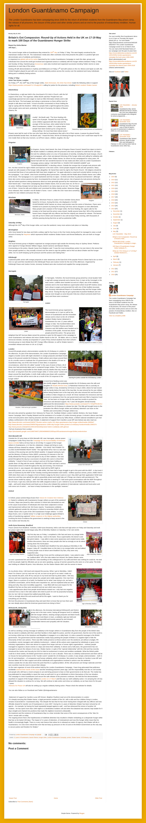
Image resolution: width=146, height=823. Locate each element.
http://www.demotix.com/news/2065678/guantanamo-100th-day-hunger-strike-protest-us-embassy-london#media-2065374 (52, 424)
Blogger (81, 813)
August (115, 223)
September (117, 220)
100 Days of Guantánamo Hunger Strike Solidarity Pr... (124, 247)
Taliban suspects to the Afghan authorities (45, 516)
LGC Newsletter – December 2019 (125, 120)
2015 (113, 203)
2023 (113, 179)
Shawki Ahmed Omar (59, 385)
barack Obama (33, 737)
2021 (113, 185)
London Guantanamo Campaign (56, 737)
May (114, 231)
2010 (113, 274)
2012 (113, 269)
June (115, 228)
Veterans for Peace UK (16, 685)
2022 (113, 182)
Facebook (117, 72)
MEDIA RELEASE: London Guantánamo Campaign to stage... (125, 242)
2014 (113, 206)
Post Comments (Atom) (25, 801)
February (116, 262)
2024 (113, 177)
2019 (113, 191)
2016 (113, 200)
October (116, 217)
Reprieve (27, 234)
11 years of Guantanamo (21, 737)
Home (56, 798)
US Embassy (85, 737)
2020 (113, 188)
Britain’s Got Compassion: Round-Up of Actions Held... (125, 238)
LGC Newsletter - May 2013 (122, 234)
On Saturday (31, 546)
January (116, 265)
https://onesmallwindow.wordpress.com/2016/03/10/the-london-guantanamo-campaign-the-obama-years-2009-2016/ (123, 63)
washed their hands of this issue (27, 669)
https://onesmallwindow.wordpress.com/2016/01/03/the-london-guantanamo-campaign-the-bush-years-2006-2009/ (123, 55)
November (116, 214)
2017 (113, 197)
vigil (90, 737)
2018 (113, 194)
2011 (113, 271)
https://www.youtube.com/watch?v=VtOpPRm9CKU (83, 404)
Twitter (126, 72)
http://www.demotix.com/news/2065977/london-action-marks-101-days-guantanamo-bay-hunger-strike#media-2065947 (51, 422)
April (114, 256)
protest (69, 737)
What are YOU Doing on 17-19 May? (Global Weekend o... (125, 252)
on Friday (43, 534)
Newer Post (13, 798)
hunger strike (43, 737)
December (116, 211)
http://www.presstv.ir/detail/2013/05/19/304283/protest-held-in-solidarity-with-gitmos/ (38, 427)
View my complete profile (117, 316)
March (115, 259)
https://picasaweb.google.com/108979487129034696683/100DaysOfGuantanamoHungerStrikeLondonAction (47, 431)
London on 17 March (48, 679)
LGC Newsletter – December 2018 (125, 135)
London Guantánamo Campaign (53, 10)
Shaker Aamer (76, 737)
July (114, 225)
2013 (113, 208)
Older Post (98, 798)
